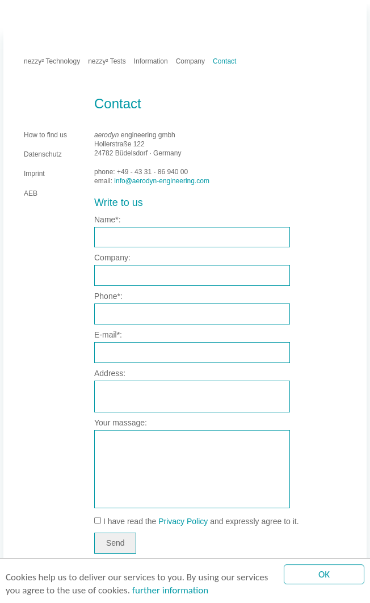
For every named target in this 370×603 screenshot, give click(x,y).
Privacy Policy (183, 521)
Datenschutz (98, 14)
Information (151, 61)
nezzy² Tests (106, 61)
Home (33, 14)
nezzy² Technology (52, 61)
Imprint (60, 14)
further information (170, 591)
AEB (131, 14)
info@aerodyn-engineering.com (161, 181)
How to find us (45, 135)
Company (190, 61)
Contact (224, 61)
